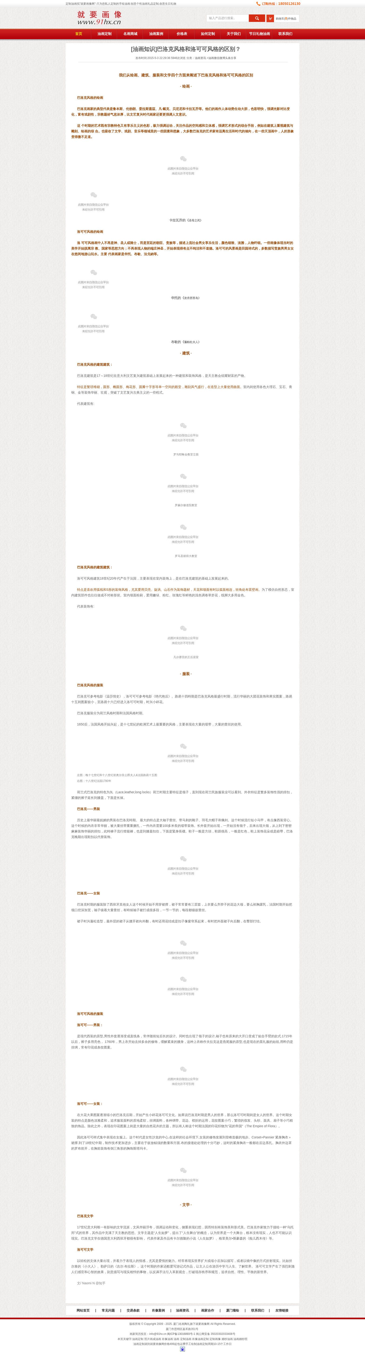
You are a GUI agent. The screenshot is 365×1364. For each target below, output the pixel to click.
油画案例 (156, 34)
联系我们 (285, 34)
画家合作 (207, 1310)
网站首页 (83, 1310)
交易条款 (133, 1310)
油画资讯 (200, 58)
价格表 (182, 34)
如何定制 (208, 34)
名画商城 (130, 34)
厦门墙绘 (232, 1310)
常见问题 (108, 1310)
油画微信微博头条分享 (222, 58)
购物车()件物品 (286, 18)
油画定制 (105, 34)
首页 (78, 34)
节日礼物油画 (259, 34)
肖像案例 (158, 1310)
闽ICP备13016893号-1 (181, 1334)
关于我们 (234, 34)
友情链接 (281, 1310)
